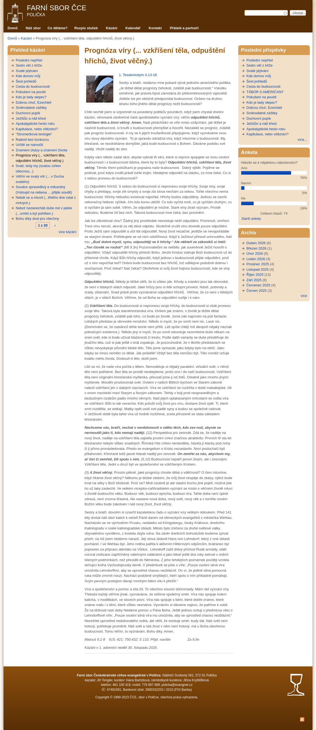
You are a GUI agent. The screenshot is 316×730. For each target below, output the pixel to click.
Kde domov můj (28, 76)
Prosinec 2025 (257, 264)
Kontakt (155, 28)
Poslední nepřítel (29, 60)
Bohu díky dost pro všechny (37, 219)
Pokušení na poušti (31, 92)
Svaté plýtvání (27, 71)
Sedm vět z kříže (29, 65)
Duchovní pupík (28, 113)
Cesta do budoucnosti (33, 86)
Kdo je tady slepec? (31, 97)
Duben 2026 (256, 243)
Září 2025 (254, 280)
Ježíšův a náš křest (31, 118)
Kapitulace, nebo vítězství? (37, 129)
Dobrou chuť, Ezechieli (33, 102)
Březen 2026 (256, 248)
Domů (13, 28)
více (304, 296)
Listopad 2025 (257, 269)
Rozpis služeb (86, 28)
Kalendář (133, 28)
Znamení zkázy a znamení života (41, 150)
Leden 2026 (255, 259)
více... (302, 140)
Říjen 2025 (254, 275)
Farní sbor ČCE (56, 8)
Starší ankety (251, 219)
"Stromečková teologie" (34, 134)
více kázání (67, 232)
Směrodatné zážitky (31, 108)
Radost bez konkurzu (32, 140)
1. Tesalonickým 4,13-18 (138, 75)
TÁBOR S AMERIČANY (264, 92)
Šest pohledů (26, 81)
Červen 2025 (256, 291)
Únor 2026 (254, 253)
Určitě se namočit (29, 145)
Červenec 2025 (258, 285)
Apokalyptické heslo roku (35, 124)
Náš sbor (33, 28)
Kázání (111, 28)
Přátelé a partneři (184, 28)
